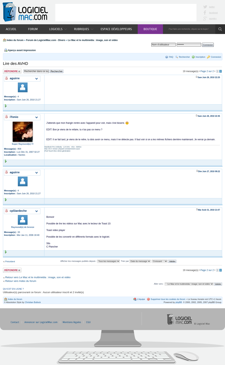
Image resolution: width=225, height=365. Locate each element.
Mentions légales (72, 322)
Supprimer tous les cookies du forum (168, 299)
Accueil (11, 29)
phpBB (179, 302)
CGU (88, 322)
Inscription (200, 57)
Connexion (216, 57)
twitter (212, 7)
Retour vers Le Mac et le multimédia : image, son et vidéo (37, 277)
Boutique (150, 29)
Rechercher (184, 57)
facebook (213, 12)
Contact (15, 322)
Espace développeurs (116, 29)
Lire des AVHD (15, 63)
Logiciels (58, 29)
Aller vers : (159, 284)
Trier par (136, 261)
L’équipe (141, 299)
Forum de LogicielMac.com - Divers (45, 40)
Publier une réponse (12, 71)
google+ (213, 18)
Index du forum (15, 40)
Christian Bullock (33, 302)
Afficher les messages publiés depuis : (90, 261)
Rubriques (83, 29)
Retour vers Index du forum (20, 281)
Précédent (10, 261)
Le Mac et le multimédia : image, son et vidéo (93, 40)
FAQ (171, 57)
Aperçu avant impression (22, 50)
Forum (33, 29)
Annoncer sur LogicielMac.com (40, 322)
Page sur (207, 71)
